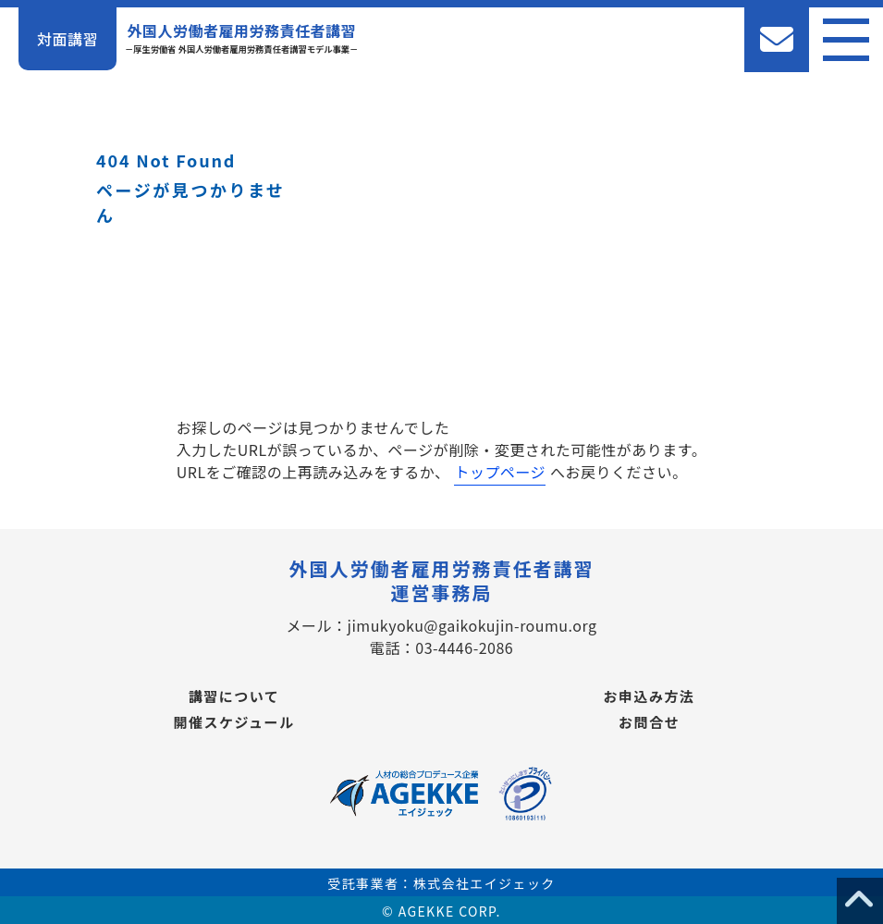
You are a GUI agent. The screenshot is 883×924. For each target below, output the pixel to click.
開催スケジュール (234, 722)
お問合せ (649, 722)
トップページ (500, 472)
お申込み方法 (648, 696)
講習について (234, 696)
